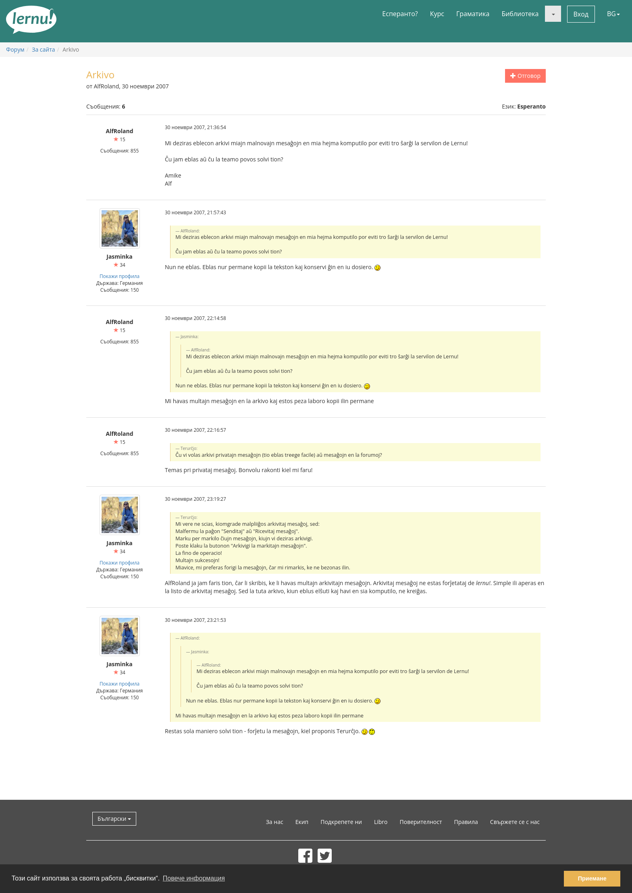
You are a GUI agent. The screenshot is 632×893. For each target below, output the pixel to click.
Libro (381, 822)
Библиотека (519, 13)
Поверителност (421, 822)
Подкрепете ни (341, 822)
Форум (15, 49)
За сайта (43, 49)
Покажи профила (119, 276)
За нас (274, 822)
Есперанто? (400, 13)
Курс (437, 13)
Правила (466, 822)
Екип (302, 822)
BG (613, 13)
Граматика (472, 13)
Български (114, 818)
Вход (581, 14)
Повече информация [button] (194, 878)
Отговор (525, 75)
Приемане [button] (592, 878)
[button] (553, 14)
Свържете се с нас (515, 822)
